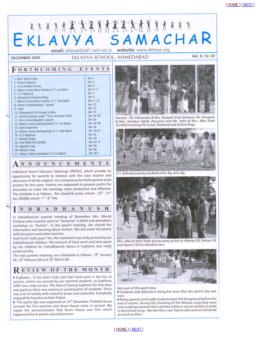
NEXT (248, 5)
